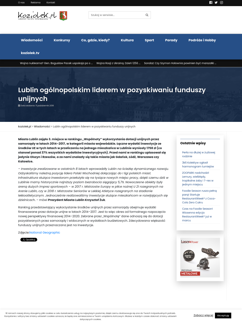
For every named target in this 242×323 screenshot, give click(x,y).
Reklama (35, 2)
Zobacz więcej (203, 315)
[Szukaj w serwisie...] (116, 15)
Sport (149, 40)
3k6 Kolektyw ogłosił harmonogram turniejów (198, 164)
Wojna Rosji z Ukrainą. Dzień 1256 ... (118, 63)
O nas (21, 2)
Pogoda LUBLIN (200, 20)
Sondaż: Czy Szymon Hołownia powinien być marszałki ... (180, 63)
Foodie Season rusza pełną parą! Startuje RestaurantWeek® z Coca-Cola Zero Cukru (199, 196)
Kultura (127, 40)
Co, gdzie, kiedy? (95, 40)
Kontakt (51, 2)
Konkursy (62, 40)
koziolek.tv (30, 53)
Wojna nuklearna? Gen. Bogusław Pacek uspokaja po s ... (56, 63)
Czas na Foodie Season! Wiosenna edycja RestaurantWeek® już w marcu (197, 214)
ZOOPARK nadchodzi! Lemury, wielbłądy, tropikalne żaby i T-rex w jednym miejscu (197, 178)
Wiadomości (32, 40)
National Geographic (44, 232)
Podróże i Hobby (202, 40)
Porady (171, 40)
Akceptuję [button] (223, 315)
